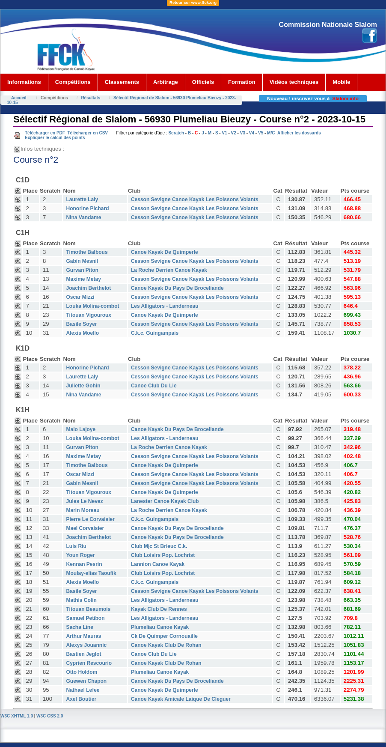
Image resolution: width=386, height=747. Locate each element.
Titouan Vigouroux (88, 315)
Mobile (341, 82)
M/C (271, 133)
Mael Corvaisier (85, 528)
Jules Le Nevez (84, 501)
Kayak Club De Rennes (159, 609)
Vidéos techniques (294, 82)
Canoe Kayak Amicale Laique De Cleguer (181, 699)
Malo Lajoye (80, 429)
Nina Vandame (83, 217)
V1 (224, 133)
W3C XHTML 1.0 (16, 716)
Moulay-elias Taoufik (91, 573)
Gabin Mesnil (82, 261)
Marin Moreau (82, 510)
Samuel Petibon (85, 618)
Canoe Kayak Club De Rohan (166, 645)
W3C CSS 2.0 (49, 716)
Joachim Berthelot (88, 288)
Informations (24, 82)
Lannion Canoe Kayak (157, 564)
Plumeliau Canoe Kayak (160, 627)
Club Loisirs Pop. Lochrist (163, 555)
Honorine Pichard (87, 208)
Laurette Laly (82, 199)
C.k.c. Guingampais (154, 333)
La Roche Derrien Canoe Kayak (169, 270)
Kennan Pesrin (84, 564)
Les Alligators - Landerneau (165, 306)
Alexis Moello (82, 333)
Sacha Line (79, 627)
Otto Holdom (81, 672)
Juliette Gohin (83, 386)
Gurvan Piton (82, 270)
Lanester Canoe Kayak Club (165, 501)
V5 (260, 133)
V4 (251, 133)
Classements (122, 82)
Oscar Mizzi (80, 297)
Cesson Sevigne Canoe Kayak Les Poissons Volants (194, 199)
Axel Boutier (81, 699)
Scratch (176, 133)
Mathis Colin (81, 600)
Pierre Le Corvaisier (90, 519)
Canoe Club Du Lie (154, 386)
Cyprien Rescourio (89, 663)
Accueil (19, 97)
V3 (242, 133)
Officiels (203, 82)
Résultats (90, 97)
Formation (241, 82)
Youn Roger (80, 555)
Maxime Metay (83, 279)
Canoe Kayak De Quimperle (164, 252)
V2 (233, 133)
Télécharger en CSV (87, 133)
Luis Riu (76, 546)
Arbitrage (165, 82)
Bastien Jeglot (83, 654)
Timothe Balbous (86, 252)
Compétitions (73, 82)
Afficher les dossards (299, 133)
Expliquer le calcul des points (55, 137)
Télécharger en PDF (45, 133)
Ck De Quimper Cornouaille (164, 636)
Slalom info (346, 98)
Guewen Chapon (86, 681)
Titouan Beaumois (88, 609)
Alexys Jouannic (86, 645)
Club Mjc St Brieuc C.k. (159, 546)
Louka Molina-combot (92, 306)
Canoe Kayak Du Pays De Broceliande (177, 288)
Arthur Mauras (83, 636)
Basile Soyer (81, 324)
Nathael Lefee (82, 690)
